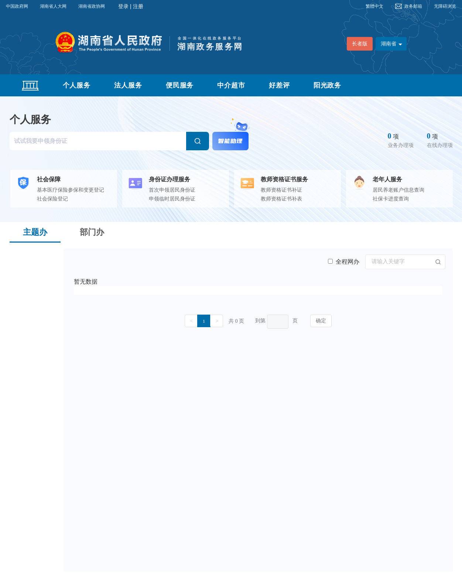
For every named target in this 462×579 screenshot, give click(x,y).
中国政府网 (17, 6)
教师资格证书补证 (281, 190)
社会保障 (49, 179)
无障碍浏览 (445, 6)
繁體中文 (374, 6)
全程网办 (343, 261)
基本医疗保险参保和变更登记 (70, 190)
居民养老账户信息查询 (398, 190)
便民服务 (180, 85)
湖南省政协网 (91, 6)
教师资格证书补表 (281, 199)
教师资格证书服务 (284, 179)
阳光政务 (328, 85)
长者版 (359, 44)
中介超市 (231, 85)
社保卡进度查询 (391, 199)
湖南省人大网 (53, 6)
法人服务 (128, 85)
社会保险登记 (52, 199)
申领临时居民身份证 (172, 199)
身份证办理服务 (169, 179)
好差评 (279, 85)
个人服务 (77, 85)
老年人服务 (387, 179)
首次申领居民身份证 (172, 190)
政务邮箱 (413, 6)
